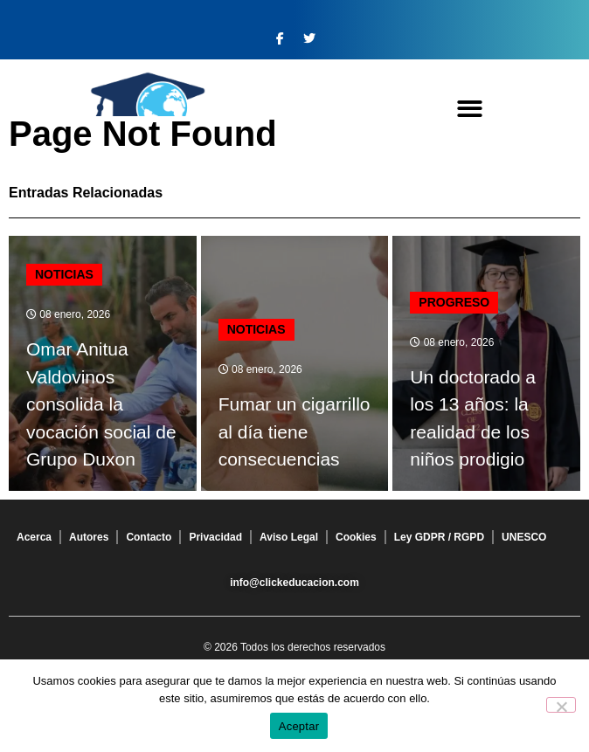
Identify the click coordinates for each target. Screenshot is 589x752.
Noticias (64, 274)
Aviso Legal (289, 537)
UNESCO (524, 537)
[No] (561, 705)
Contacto (148, 537)
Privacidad (215, 537)
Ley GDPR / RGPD (439, 537)
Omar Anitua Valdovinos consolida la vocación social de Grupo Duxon (101, 404)
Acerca (34, 537)
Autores (88, 537)
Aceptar (299, 726)
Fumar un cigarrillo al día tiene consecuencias (294, 431)
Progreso (454, 302)
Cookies (356, 537)
